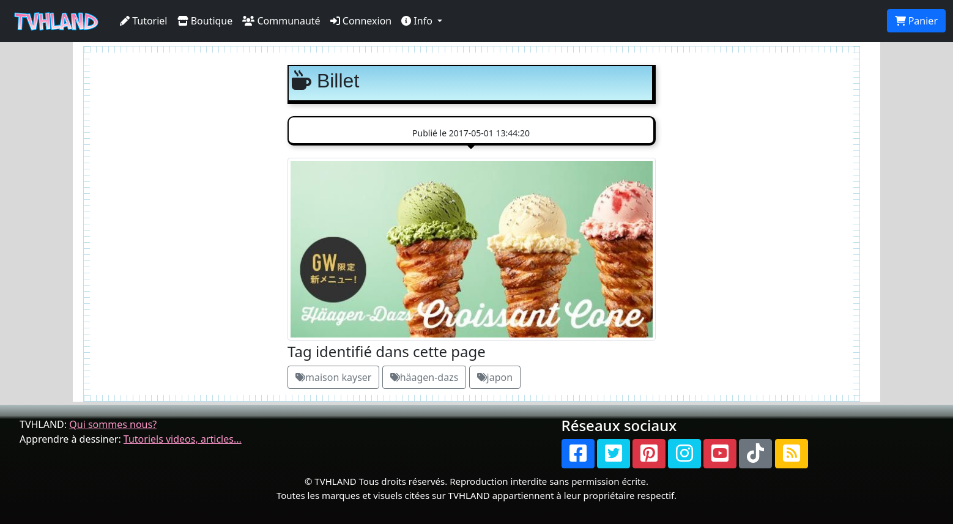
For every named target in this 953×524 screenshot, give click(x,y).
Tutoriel (144, 21)
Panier (916, 21)
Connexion (361, 21)
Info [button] (418, 21)
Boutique (205, 21)
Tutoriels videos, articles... (183, 439)
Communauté (281, 21)
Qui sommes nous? (113, 424)
